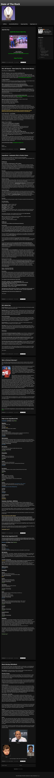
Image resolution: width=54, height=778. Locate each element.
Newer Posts (4, 765)
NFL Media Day (6, 305)
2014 (41, 46)
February (42, 48)
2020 (41, 40)
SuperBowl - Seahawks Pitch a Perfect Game (15, 155)
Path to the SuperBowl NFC (10, 418)
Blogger (38, 775)
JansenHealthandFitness (13, 24)
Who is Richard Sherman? (9, 360)
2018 (41, 42)
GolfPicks (5, 24)
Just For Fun (5, 29)
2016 (41, 43)
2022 (41, 39)
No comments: (16, 62)
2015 (41, 45)
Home (21, 765)
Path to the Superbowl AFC (10, 536)
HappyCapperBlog (24, 24)
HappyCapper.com (33, 24)
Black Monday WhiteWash (9, 664)
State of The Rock (10, 4)
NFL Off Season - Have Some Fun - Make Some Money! (18, 68)
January (42, 57)
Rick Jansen (46, 29)
